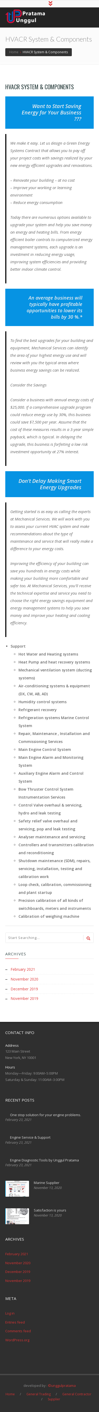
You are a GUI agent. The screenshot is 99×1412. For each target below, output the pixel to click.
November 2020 (24, 979)
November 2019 (24, 998)
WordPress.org (17, 1339)
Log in (10, 1313)
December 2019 (24, 988)
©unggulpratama (62, 1385)
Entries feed (15, 1322)
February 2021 (23, 969)
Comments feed (18, 1331)
